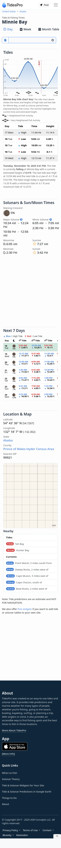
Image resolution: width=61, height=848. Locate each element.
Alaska (23, 11)
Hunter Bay (17, 550)
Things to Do (9, 797)
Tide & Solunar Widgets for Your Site (23, 785)
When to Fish (9, 772)
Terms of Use (30, 830)
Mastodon (22, 835)
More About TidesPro (14, 730)
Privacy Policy (10, 830)
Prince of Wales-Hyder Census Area (28, 449)
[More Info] (8, 753)
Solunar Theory (11, 779)
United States (9, 11)
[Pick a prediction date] (5, 40)
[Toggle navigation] (56, 5)
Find (44, 4)
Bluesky (7, 835)
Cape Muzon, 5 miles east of (27, 575)
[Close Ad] (57, 836)
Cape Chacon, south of (24, 582)
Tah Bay (15, 543)
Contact (46, 830)
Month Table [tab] (49, 29)
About (5, 804)
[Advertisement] (30, 291)
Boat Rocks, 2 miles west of (26, 588)
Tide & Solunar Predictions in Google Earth (26, 791)
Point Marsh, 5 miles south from (29, 563)
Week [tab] (25, 29)
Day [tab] (8, 29)
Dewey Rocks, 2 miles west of (27, 569)
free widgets (25, 609)
